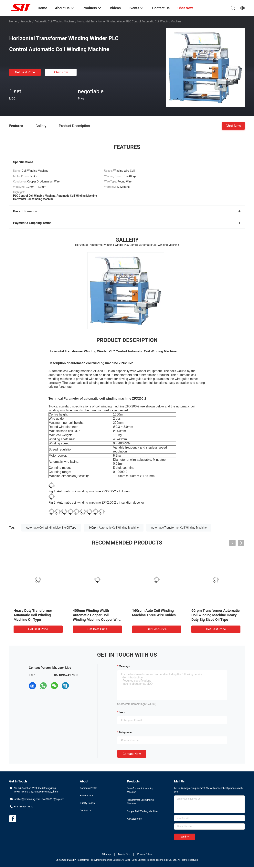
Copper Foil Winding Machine (142, 811)
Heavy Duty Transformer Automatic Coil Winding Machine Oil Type (33, 615)
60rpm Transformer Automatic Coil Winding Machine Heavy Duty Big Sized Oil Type (215, 615)
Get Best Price (25, 72)
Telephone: (125, 732)
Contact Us (85, 810)
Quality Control (87, 803)
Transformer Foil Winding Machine (140, 790)
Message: (125, 666)
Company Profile (88, 788)
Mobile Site (124, 854)
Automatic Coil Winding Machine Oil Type (51, 527)
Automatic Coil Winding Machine (54, 21)
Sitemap (106, 854)
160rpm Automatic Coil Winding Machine (114, 527)
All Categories (134, 818)
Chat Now (61, 72)
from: (122, 712)
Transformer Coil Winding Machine (140, 802)
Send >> (185, 836)
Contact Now (132, 754)
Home (13, 21)
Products (25, 21)
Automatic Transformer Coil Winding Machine (179, 527)
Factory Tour (86, 795)
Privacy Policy (144, 854)
